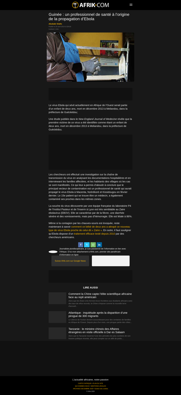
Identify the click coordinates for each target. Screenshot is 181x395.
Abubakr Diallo (55, 24)
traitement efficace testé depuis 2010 (94, 233)
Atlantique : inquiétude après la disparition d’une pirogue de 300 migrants (98, 314)
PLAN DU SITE (98, 383)
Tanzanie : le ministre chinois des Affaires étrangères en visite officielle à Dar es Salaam (97, 330)
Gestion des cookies (101, 389)
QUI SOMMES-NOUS (82, 386)
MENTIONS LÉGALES (98, 386)
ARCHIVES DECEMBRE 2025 (83, 389)
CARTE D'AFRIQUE (84, 383)
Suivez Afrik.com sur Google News (70, 261)
